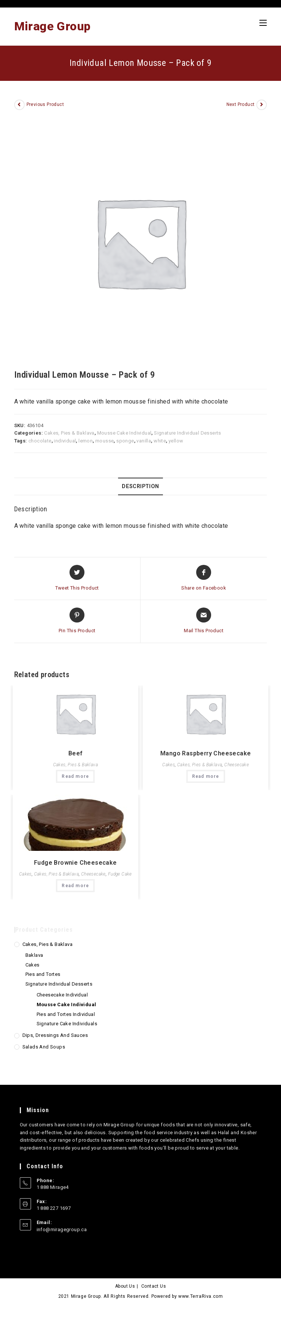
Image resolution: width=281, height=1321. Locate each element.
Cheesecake (236, 764)
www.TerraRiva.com (200, 1296)
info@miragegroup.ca (62, 1229)
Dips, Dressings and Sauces (55, 1035)
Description (140, 486)
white (160, 441)
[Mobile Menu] (263, 23)
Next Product (240, 104)
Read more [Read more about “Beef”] (75, 776)
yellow (176, 441)
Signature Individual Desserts (187, 433)
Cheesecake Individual (62, 995)
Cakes (168, 764)
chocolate (40, 441)
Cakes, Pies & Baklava (69, 433)
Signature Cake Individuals (67, 1023)
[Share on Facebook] (203, 578)
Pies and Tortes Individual (66, 1014)
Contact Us (153, 1286)
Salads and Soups (43, 1047)
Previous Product (45, 104)
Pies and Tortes (43, 974)
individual (65, 441)
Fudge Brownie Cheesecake (75, 862)
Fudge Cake (120, 874)
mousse (104, 441)
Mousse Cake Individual (124, 433)
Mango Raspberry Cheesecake (205, 753)
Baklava (34, 955)
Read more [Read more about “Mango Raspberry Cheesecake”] (205, 776)
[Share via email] (203, 621)
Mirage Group (52, 26)
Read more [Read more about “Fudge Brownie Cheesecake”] (75, 885)
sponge (125, 441)
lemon (85, 441)
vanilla (143, 441)
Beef (75, 753)
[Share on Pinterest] (77, 621)
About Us (125, 1286)
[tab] (140, 486)
